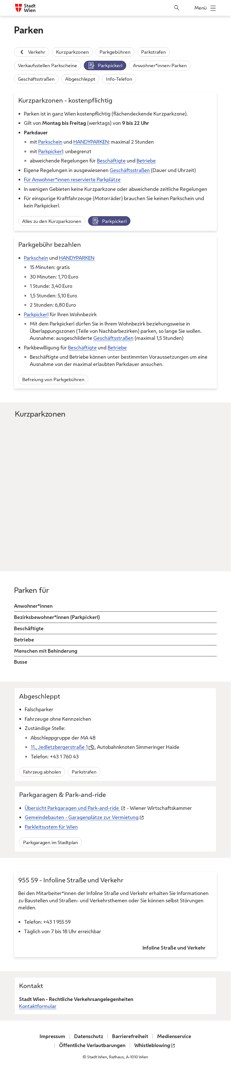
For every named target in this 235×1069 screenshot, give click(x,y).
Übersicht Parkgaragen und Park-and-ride (72, 807)
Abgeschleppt (80, 79)
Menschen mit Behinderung (45, 650)
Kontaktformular (38, 1006)
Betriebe (146, 160)
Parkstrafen (153, 52)
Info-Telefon (119, 79)
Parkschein (50, 141)
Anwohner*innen (33, 605)
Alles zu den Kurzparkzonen (51, 221)
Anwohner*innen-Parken (160, 65)
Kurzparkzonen (72, 52)
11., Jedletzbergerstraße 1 (59, 746)
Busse (20, 661)
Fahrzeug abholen (42, 772)
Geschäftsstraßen (36, 79)
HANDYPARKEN (91, 141)
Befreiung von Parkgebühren (53, 379)
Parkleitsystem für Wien (51, 826)
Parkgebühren (115, 52)
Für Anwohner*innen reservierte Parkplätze (72, 179)
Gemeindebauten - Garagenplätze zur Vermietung (82, 817)
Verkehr (31, 52)
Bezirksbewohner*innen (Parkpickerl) (57, 617)
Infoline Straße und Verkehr (174, 947)
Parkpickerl (105, 65)
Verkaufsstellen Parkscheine (47, 65)
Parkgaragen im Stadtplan (50, 842)
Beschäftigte (111, 160)
